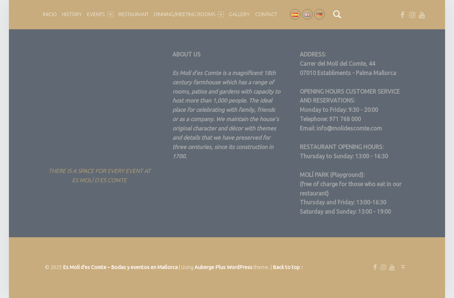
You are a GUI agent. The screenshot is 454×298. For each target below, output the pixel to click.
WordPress (239, 267)
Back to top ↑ (288, 267)
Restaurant (133, 14)
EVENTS (100, 14)
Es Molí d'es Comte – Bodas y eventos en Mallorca (120, 267)
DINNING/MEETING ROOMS (189, 14)
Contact (266, 14)
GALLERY (239, 14)
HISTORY (72, 14)
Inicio (50, 14)
